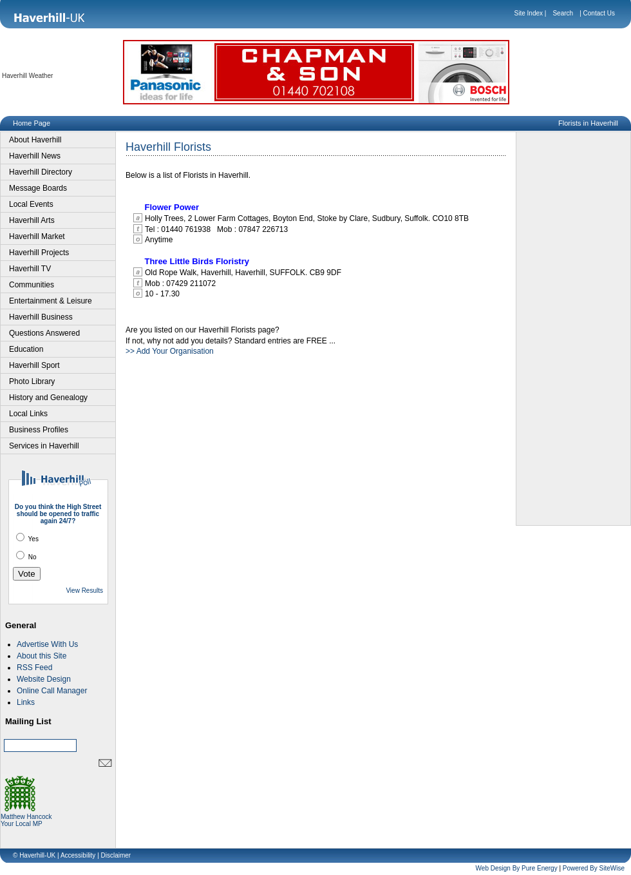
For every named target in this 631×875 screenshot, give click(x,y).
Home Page (31, 123)
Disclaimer (116, 855)
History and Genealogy (48, 397)
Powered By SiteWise (594, 868)
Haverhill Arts (32, 220)
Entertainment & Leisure (50, 300)
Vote (26, 574)
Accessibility (78, 855)
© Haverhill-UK (34, 855)
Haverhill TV (30, 268)
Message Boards (38, 188)
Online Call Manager (52, 690)
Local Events (31, 204)
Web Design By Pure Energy (517, 868)
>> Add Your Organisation (170, 351)
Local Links (28, 413)
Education (26, 349)
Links (26, 702)
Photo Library (32, 381)
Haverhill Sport (34, 365)
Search (562, 13)
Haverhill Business (41, 317)
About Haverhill (35, 139)
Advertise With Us (47, 644)
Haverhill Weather (27, 75)
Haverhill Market (37, 236)
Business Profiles (38, 429)
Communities (31, 284)
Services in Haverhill (44, 445)
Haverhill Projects (39, 252)
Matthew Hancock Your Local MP (26, 817)
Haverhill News (35, 155)
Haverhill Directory (40, 172)
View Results (84, 590)
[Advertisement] (573, 328)
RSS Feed (34, 667)
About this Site (41, 655)
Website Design (44, 679)
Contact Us (599, 13)
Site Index (528, 13)
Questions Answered (44, 333)
